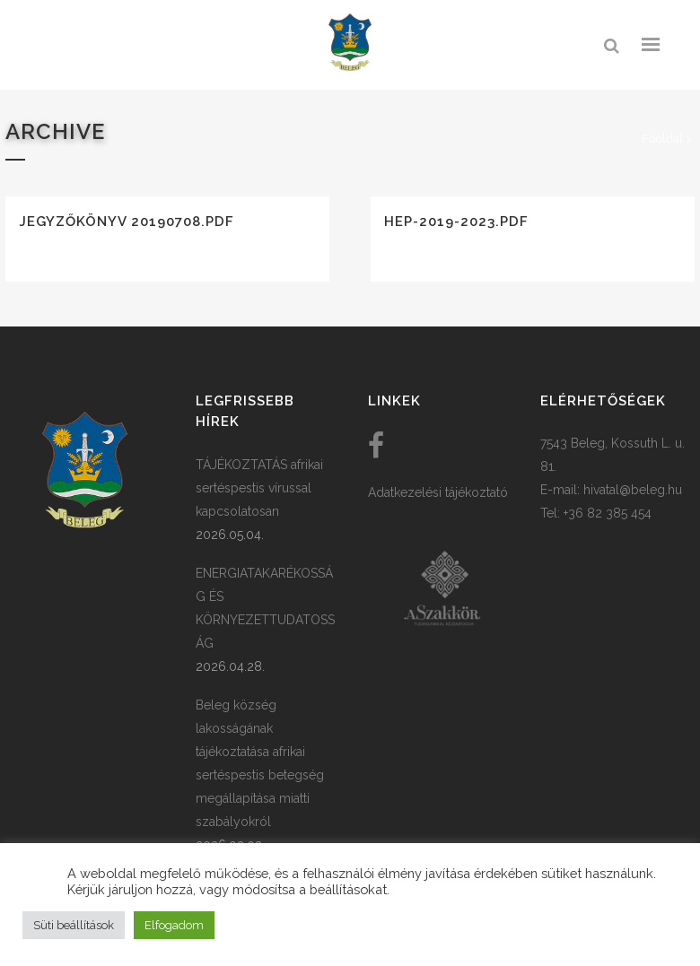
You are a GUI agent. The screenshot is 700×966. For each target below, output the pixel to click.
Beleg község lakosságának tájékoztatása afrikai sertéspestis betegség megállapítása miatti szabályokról (260, 763)
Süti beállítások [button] (73, 925)
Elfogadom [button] (174, 925)
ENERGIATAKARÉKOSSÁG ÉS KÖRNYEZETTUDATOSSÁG (265, 608)
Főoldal (662, 138)
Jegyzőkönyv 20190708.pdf (126, 221)
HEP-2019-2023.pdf (456, 221)
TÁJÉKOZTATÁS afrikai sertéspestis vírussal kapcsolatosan (259, 487)
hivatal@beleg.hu (632, 490)
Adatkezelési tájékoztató (438, 492)
